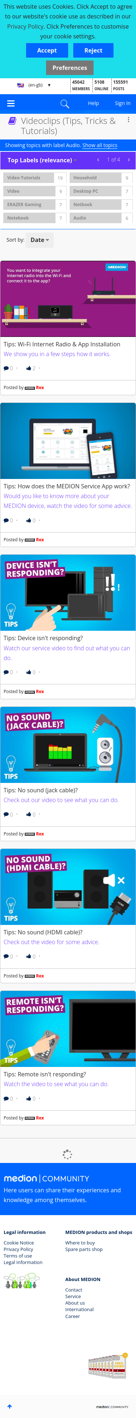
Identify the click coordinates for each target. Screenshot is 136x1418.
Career (72, 1316)
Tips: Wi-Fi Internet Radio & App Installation (62, 344)
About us (75, 1303)
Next (128, 160)
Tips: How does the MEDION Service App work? (67, 486)
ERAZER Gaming (24, 204)
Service (73, 1296)
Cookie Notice (19, 1242)
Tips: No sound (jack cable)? (41, 790)
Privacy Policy (18, 1249)
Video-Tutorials (23, 178)
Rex (40, 387)
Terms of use (18, 1255)
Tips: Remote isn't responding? (45, 1074)
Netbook (83, 204)
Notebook (18, 218)
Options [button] (128, 119)
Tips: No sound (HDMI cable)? (43, 932)
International (79, 1309)
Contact (73, 1289)
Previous (99, 160)
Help (93, 103)
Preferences (70, 68)
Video (13, 191)
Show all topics (100, 145)
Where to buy (80, 1242)
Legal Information (23, 1262)
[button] (47, 50)
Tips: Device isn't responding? (43, 638)
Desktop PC (86, 191)
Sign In (123, 103)
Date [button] (37, 240)
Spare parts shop (84, 1249)
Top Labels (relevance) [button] (40, 160)
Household (85, 178)
